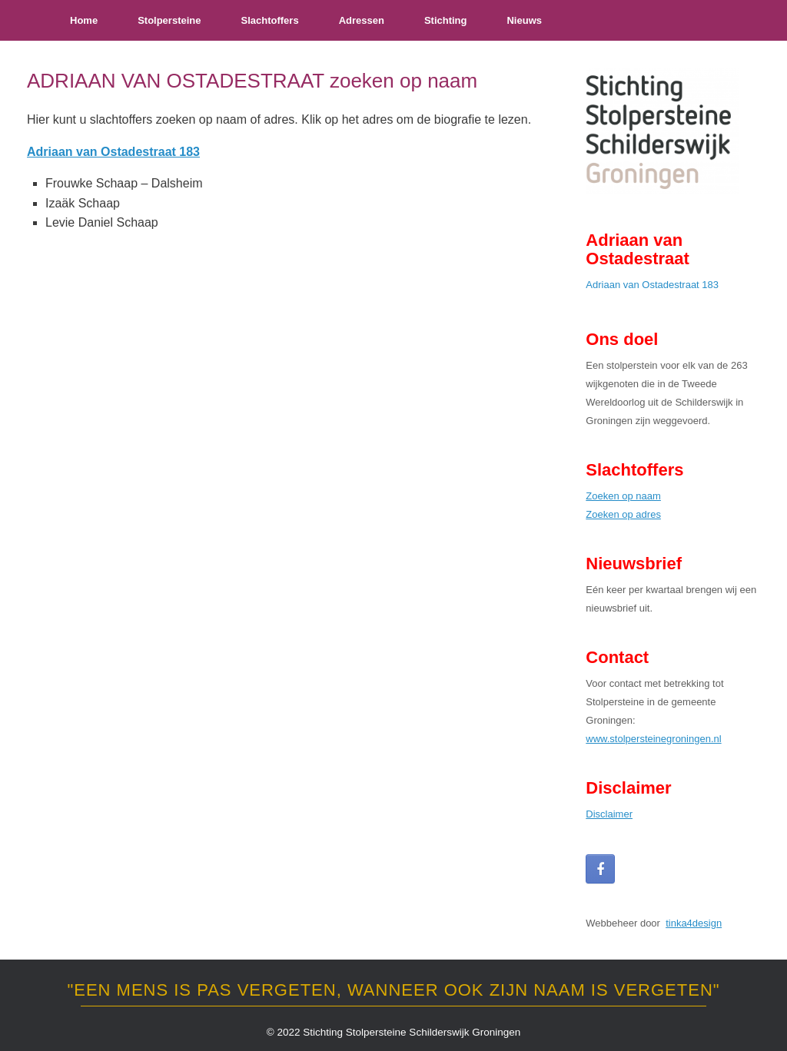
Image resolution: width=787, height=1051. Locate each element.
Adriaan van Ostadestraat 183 (652, 284)
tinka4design (694, 923)
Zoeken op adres (623, 514)
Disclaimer (609, 814)
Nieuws (524, 20)
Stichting (445, 20)
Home (84, 20)
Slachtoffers (269, 20)
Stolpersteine (169, 20)
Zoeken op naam (623, 496)
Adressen (361, 20)
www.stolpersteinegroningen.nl (653, 738)
